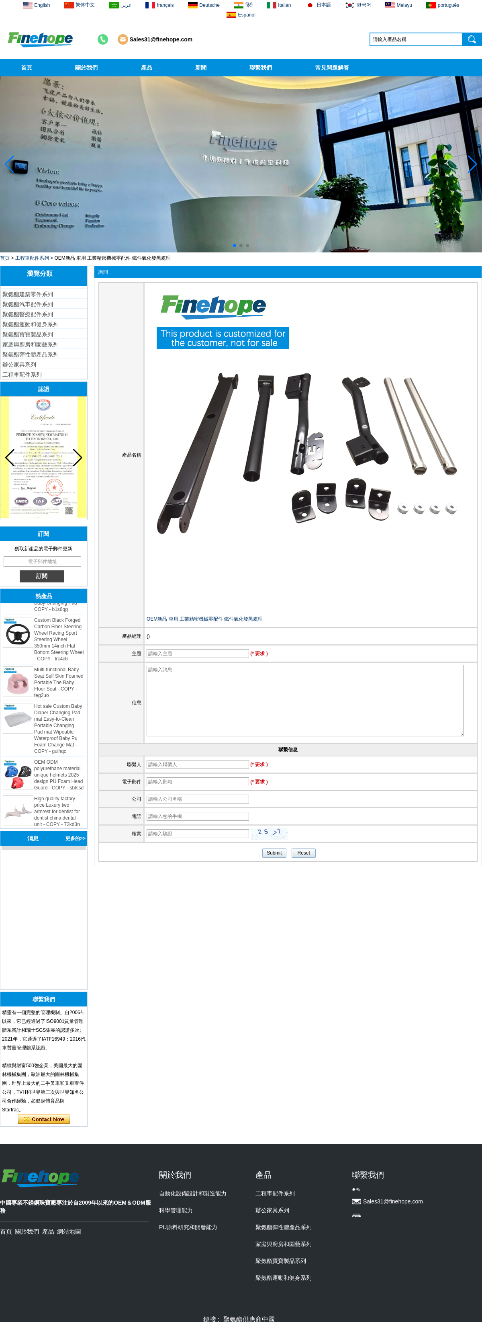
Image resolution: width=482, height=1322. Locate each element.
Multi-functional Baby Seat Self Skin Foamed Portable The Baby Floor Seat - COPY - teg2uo (59, 684)
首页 (5, 258)
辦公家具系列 (19, 364)
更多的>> (75, 838)
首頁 (26, 67)
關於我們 (86, 67)
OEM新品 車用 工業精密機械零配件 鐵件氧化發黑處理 (205, 619)
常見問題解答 (332, 67)
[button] (234, 245)
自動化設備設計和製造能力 (193, 1193)
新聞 (200, 67)
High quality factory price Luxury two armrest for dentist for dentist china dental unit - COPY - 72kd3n (57, 813)
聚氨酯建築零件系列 (27, 294)
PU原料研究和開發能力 (188, 1227)
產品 (146, 67)
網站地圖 (69, 1231)
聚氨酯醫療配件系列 (27, 314)
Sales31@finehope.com (161, 39)
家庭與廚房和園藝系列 (30, 344)
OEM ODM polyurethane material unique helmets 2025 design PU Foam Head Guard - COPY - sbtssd (59, 776)
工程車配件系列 (32, 258)
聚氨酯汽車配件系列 (27, 304)
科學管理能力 (176, 1210)
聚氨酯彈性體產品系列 (30, 354)
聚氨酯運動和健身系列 (30, 324)
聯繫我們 (260, 67)
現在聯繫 (44, 1119)
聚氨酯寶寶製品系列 (27, 334)
